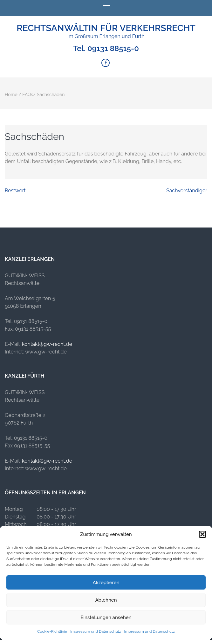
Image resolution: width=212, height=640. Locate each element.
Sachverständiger (186, 191)
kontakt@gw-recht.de (47, 344)
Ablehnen (106, 600)
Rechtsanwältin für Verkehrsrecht (106, 28)
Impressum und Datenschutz (95, 631)
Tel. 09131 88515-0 (106, 48)
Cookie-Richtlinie (52, 631)
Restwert (15, 191)
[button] (202, 534)
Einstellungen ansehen (106, 617)
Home (11, 94)
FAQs (27, 94)
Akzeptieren (105, 582)
